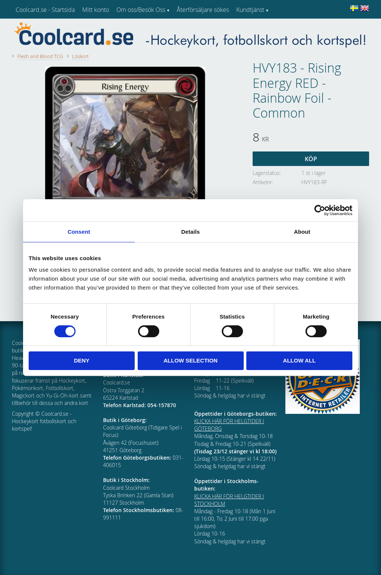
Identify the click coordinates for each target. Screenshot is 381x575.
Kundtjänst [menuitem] (250, 10)
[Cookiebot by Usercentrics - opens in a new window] (319, 210)
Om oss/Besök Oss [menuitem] (140, 10)
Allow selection (191, 360)
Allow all (299, 360)
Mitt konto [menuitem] (95, 10)
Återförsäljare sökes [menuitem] (203, 10)
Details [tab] (190, 232)
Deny (82, 360)
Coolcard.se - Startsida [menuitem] (45, 10)
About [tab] (302, 232)
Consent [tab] (79, 232)
